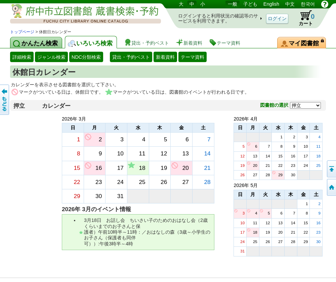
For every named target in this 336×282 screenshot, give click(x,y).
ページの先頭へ (331, 168)
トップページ (22, 32)
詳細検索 (21, 57)
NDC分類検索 (86, 57)
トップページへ (331, 187)
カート (303, 18)
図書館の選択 (274, 105)
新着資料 (165, 57)
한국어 (308, 4)
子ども (250, 4)
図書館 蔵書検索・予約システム (80, 14)
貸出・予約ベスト (131, 57)
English (271, 4)
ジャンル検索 (51, 57)
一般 (232, 4)
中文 (290, 4)
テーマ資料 (192, 57)
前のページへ (5, 100)
